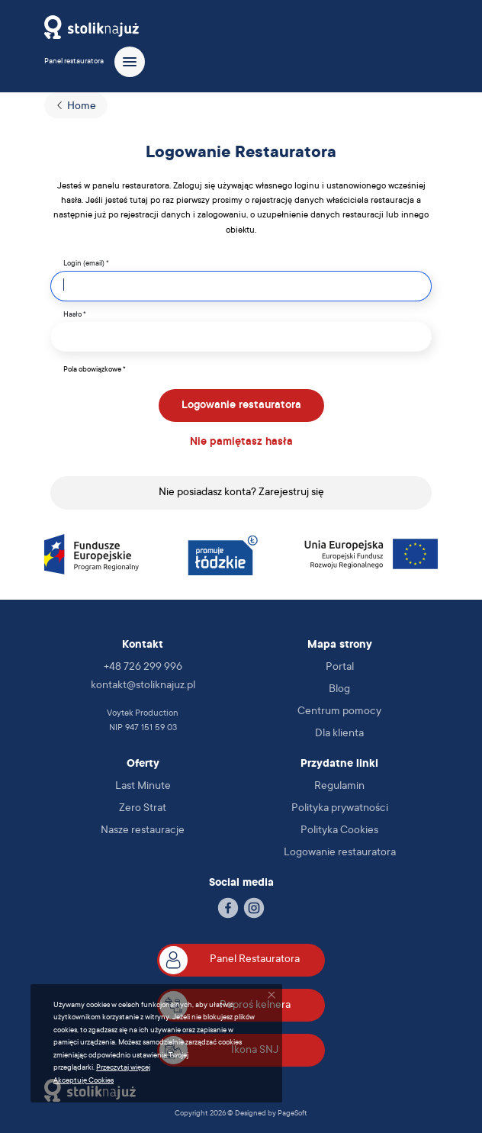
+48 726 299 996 (143, 667)
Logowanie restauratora (241, 406)
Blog (339, 690)
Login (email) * (86, 263)
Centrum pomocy (339, 712)
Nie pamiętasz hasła (241, 442)
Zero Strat (142, 809)
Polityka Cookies (339, 831)
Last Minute (143, 787)
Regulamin (339, 787)
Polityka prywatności (339, 809)
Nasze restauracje (143, 831)
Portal (340, 667)
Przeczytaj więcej (123, 1068)
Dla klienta (339, 734)
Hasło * (74, 315)
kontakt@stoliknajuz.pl (143, 686)
